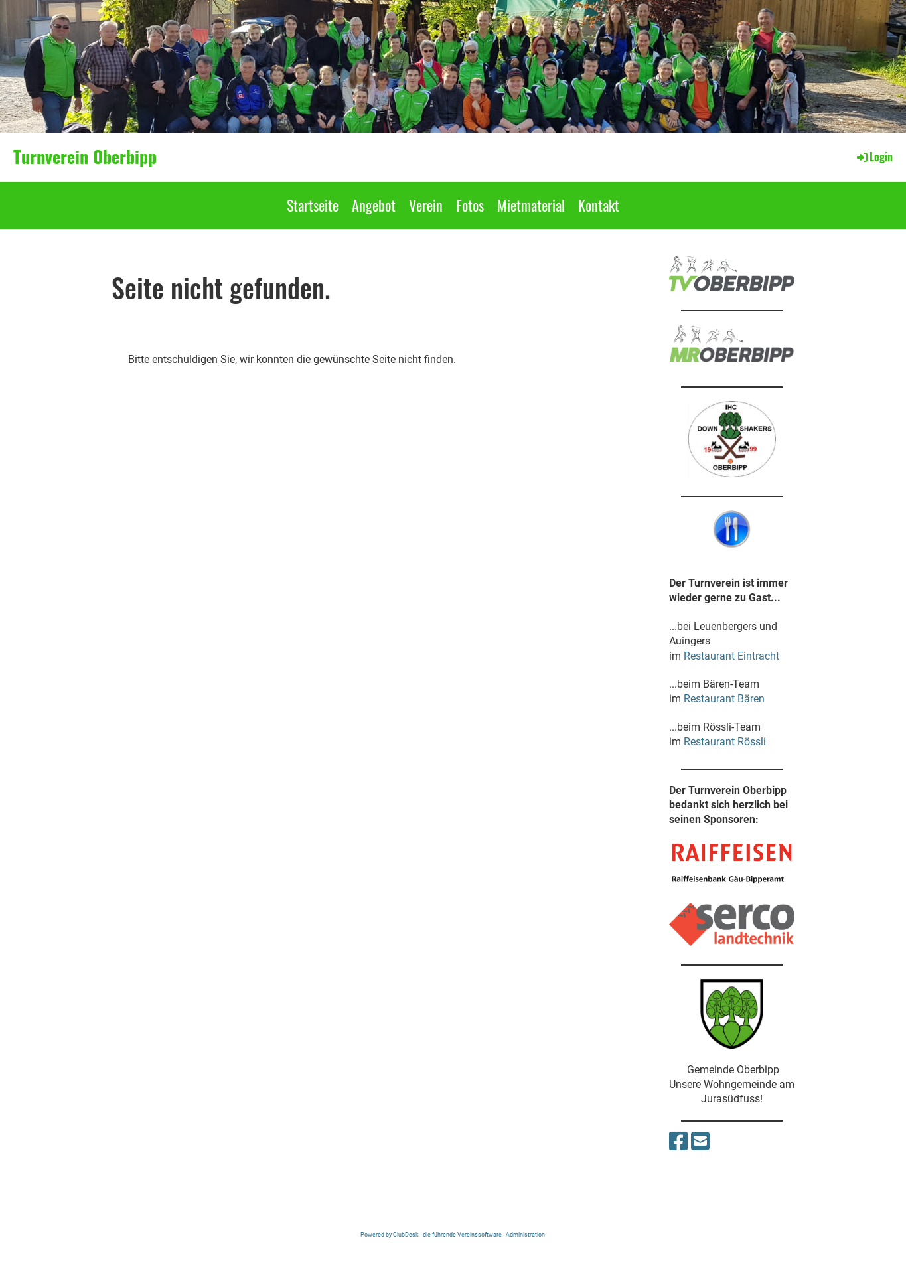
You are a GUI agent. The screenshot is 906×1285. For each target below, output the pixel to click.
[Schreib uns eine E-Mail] (700, 1141)
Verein (426, 205)
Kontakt (598, 205)
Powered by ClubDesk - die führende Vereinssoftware (431, 1234)
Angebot (374, 205)
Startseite (313, 205)
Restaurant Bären (724, 698)
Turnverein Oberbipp (85, 157)
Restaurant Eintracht (731, 656)
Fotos (470, 205)
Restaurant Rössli (725, 741)
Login (874, 157)
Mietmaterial (531, 205)
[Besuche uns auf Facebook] (678, 1141)
